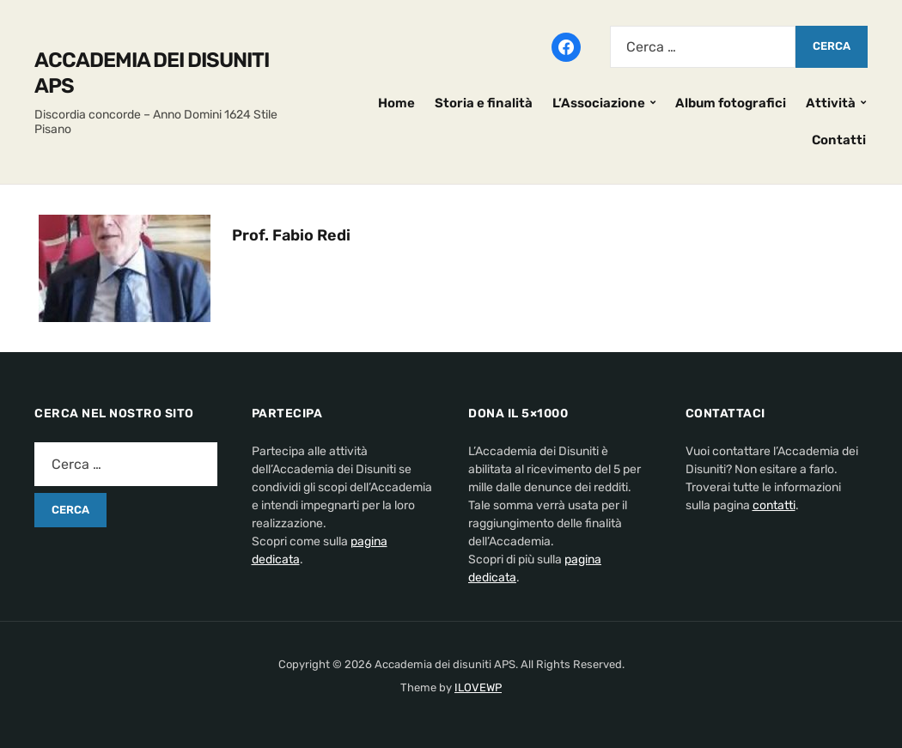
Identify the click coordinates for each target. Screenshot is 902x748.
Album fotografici (730, 103)
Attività (831, 103)
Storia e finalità (484, 103)
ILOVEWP (478, 687)
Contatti (839, 140)
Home (396, 103)
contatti (774, 505)
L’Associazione (598, 103)
